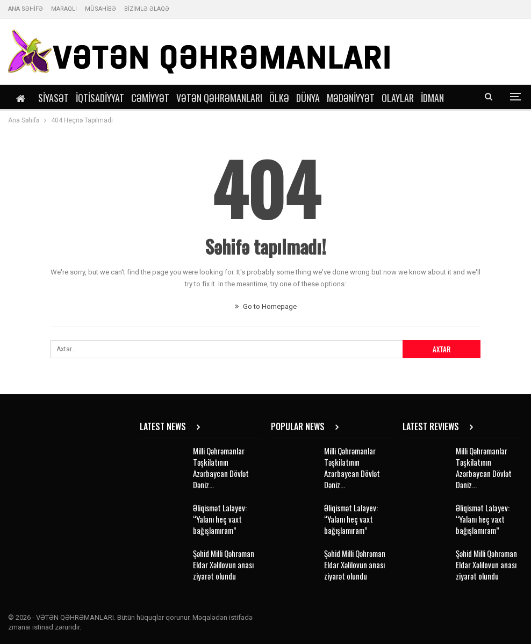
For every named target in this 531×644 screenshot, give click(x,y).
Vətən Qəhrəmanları (219, 98)
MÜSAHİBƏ (100, 8)
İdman (432, 98)
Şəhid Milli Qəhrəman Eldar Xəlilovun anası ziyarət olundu (223, 564)
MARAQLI (64, 8)
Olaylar (398, 98)
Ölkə (279, 98)
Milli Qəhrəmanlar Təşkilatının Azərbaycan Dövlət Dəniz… (221, 467)
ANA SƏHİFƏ (25, 8)
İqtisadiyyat (100, 98)
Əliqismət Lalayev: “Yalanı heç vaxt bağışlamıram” (220, 519)
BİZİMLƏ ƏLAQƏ (146, 8)
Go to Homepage (266, 306)
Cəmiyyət (150, 98)
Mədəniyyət (351, 98)
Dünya (308, 98)
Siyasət (53, 98)
